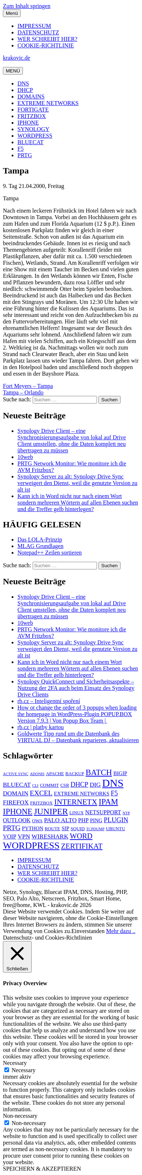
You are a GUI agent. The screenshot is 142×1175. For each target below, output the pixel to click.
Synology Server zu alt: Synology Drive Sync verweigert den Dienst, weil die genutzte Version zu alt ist (77, 483)
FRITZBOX (31, 116)
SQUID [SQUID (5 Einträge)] (77, 828)
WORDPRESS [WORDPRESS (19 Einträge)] (31, 845)
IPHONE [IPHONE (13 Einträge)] (17, 811)
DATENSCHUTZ (38, 32)
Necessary (24, 1070)
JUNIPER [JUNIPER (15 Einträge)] (51, 811)
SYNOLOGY (33, 129)
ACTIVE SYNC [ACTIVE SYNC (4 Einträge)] (15, 774)
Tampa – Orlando (23, 392)
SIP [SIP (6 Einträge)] (65, 828)
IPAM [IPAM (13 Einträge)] (108, 801)
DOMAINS (31, 96)
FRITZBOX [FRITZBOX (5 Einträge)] (41, 803)
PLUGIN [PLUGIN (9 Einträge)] (116, 820)
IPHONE (28, 123)
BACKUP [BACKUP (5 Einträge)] (74, 773)
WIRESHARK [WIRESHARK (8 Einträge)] (50, 836)
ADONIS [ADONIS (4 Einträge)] (37, 774)
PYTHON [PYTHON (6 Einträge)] (32, 828)
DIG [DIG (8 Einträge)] (95, 784)
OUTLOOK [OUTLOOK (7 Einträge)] (17, 820)
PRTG (24, 155)
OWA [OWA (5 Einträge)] (37, 820)
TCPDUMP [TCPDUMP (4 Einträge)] (95, 829)
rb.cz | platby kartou (40, 727)
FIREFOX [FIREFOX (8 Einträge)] (16, 802)
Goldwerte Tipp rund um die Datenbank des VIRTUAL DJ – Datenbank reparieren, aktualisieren (78, 737)
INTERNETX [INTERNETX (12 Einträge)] (75, 802)
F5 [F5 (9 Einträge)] (114, 793)
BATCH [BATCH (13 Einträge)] (99, 772)
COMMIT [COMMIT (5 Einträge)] (49, 785)
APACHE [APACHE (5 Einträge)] (55, 773)
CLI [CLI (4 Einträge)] (35, 785)
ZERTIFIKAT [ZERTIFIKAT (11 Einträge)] (81, 846)
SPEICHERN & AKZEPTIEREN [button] (42, 1169)
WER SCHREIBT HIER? (47, 39)
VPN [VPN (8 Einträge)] (24, 836)
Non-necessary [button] (20, 1116)
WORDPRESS (34, 136)
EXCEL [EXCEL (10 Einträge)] (41, 793)
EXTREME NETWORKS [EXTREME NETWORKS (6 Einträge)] (81, 793)
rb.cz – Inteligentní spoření (48, 701)
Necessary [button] (15, 1063)
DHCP (25, 90)
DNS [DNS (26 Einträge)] (112, 783)
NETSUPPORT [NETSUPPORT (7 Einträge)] (103, 812)
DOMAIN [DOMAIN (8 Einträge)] (15, 793)
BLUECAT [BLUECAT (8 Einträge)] (17, 784)
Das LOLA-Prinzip (39, 539)
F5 (20, 149)
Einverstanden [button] (88, 931)
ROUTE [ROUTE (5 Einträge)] (52, 828)
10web (25, 457)
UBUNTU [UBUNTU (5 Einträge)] (115, 828)
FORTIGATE (33, 109)
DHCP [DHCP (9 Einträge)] (79, 784)
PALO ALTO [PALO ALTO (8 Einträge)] (60, 820)
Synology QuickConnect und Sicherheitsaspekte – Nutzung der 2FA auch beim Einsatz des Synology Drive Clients (75, 688)
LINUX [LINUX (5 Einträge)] (76, 812)
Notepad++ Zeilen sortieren (49, 552)
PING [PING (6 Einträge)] (96, 820)
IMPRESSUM (34, 26)
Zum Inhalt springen (26, 6)
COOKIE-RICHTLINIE (45, 45)
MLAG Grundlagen (40, 546)
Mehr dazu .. (120, 931)
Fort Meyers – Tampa (28, 386)
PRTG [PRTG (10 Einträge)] (11, 828)
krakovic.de (16, 58)
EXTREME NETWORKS (47, 103)
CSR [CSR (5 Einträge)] (64, 785)
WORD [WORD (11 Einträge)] (81, 836)
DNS (23, 83)
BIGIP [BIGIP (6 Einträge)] (120, 773)
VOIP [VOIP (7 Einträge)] (9, 836)
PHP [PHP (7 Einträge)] (83, 820)
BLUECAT (30, 142)
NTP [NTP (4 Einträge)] (126, 813)
